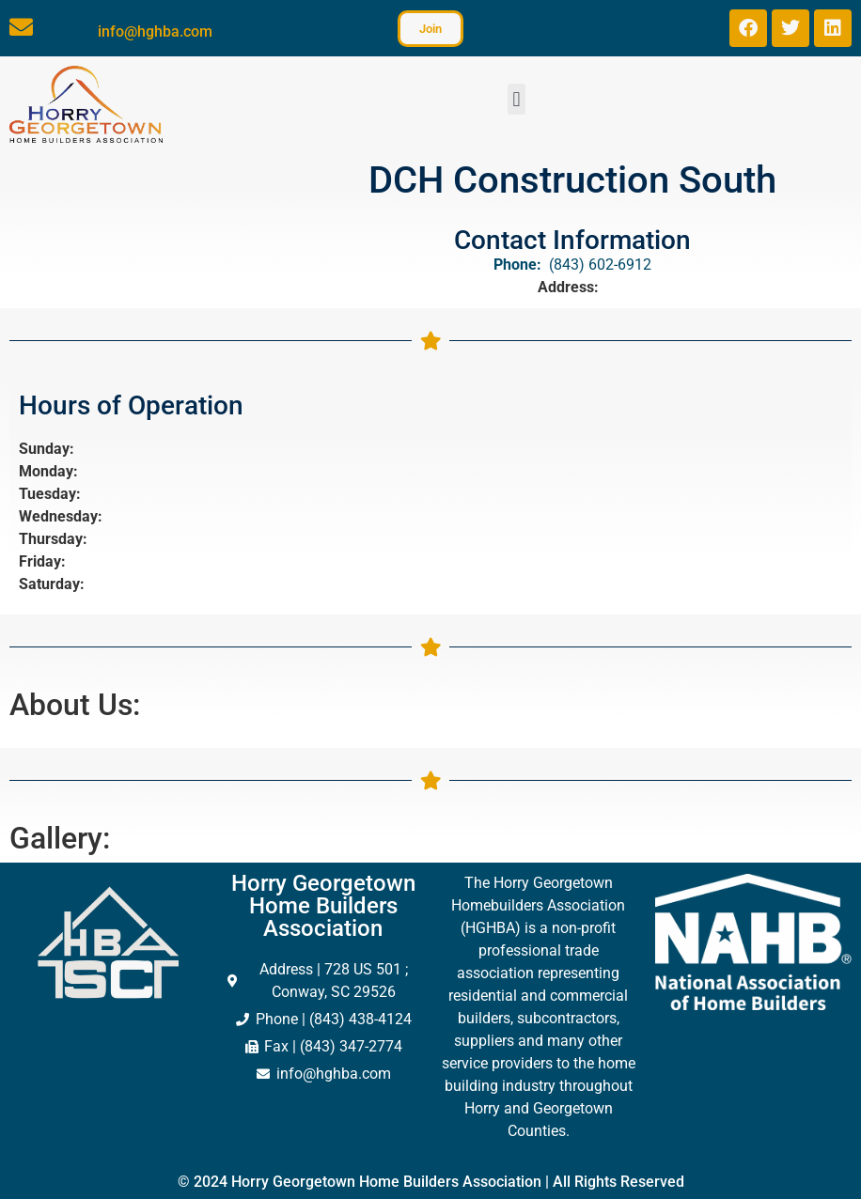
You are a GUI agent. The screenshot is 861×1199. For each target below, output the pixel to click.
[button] (516, 99)
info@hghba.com (155, 31)
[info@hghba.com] (21, 27)
